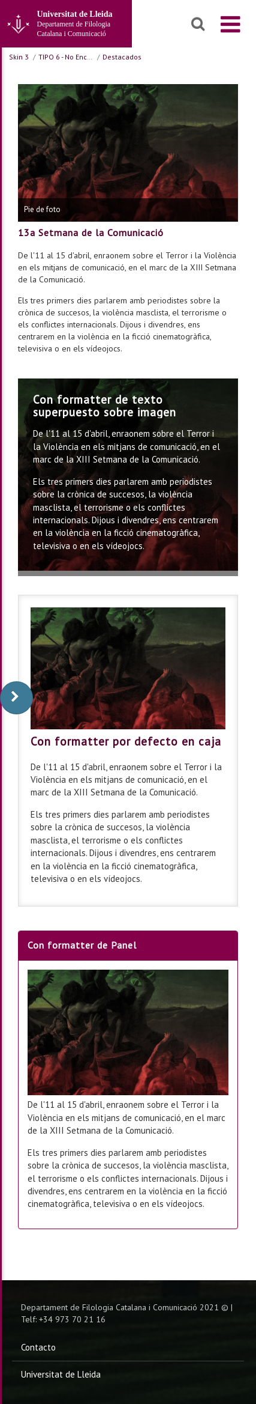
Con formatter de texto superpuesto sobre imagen (104, 405)
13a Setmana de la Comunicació (91, 232)
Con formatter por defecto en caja (126, 741)
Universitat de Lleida (61, 1374)
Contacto (38, 1347)
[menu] (230, 24)
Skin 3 (19, 56)
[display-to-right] (16, 697)
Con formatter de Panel (82, 945)
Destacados (122, 56)
